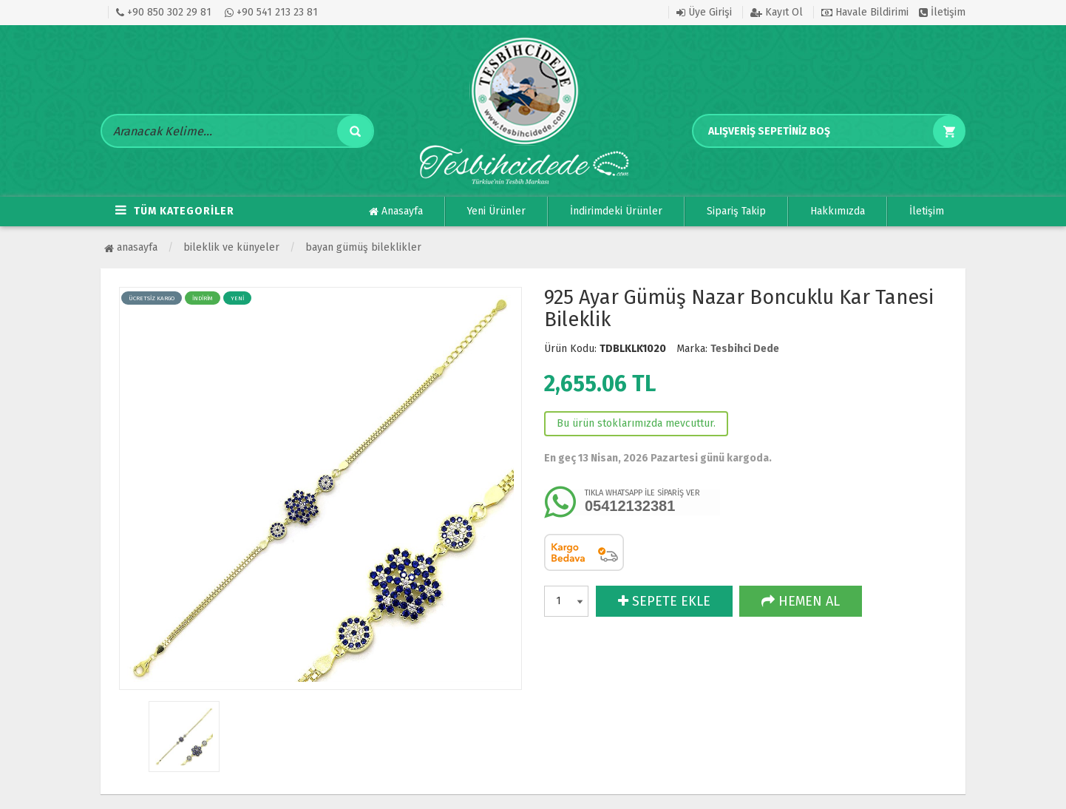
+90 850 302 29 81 (163, 12)
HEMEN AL (800, 601)
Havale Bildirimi (865, 12)
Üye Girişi (704, 12)
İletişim (942, 12)
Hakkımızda (837, 211)
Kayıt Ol (776, 12)
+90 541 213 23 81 (271, 12)
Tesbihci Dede (744, 348)
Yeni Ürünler (496, 211)
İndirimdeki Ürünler (616, 211)
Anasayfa (396, 211)
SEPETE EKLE (664, 601)
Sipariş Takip (736, 211)
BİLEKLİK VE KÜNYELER (231, 247)
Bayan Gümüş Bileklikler (363, 247)
